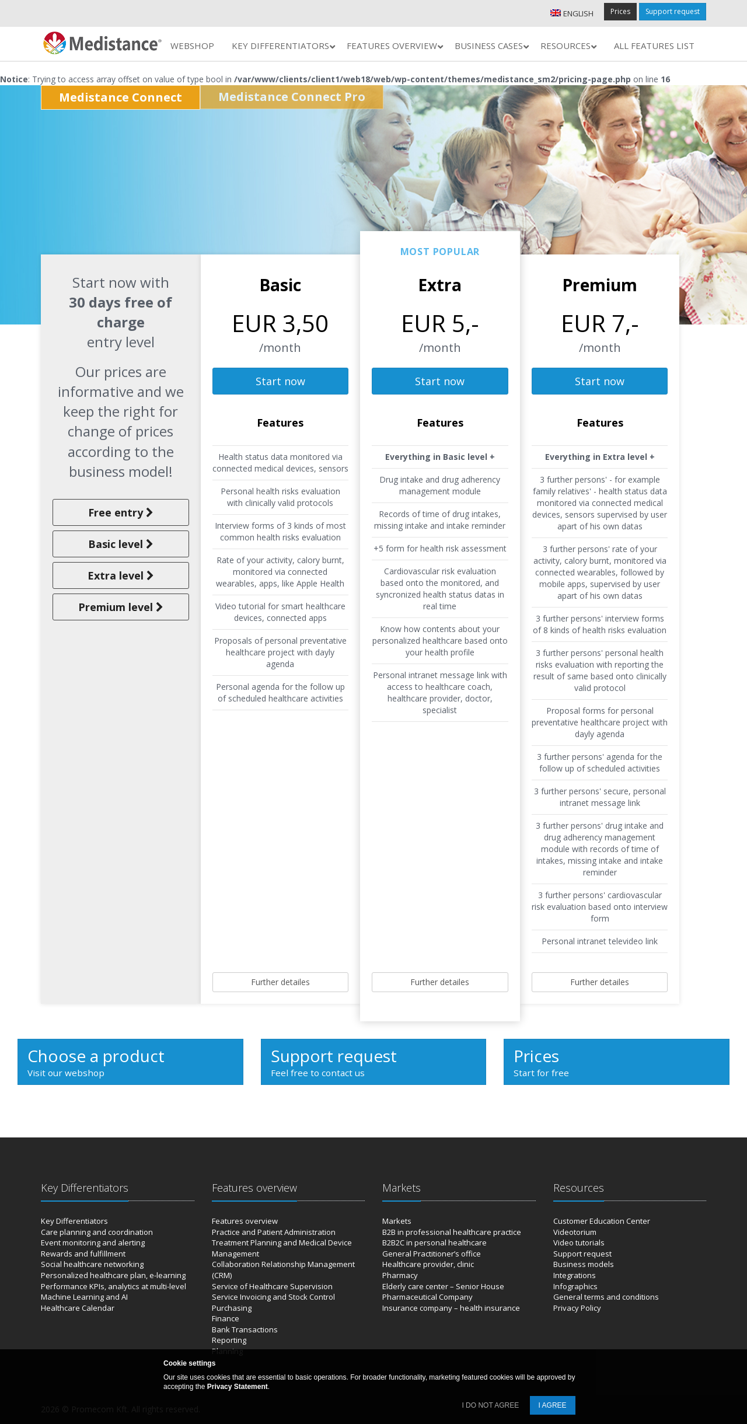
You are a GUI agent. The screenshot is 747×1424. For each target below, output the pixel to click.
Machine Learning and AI (84, 1297)
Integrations (574, 1275)
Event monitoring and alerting (93, 1242)
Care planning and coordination (97, 1232)
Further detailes (280, 981)
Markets (396, 1221)
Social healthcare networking (92, 1264)
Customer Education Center (601, 1221)
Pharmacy (400, 1275)
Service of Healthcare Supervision (272, 1286)
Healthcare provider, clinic (428, 1264)
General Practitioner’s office (431, 1253)
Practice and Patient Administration (274, 1232)
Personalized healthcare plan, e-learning (113, 1275)
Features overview (245, 1221)
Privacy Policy (577, 1308)
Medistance (120, 97)
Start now (280, 381)
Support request (672, 11)
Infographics (575, 1286)
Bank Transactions (245, 1329)
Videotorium (574, 1232)
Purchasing (232, 1308)
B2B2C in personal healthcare (434, 1242)
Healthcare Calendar (77, 1308)
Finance (225, 1318)
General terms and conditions (606, 1297)
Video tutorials (579, 1242)
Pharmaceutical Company (427, 1297)
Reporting (229, 1340)
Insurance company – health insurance (451, 1308)
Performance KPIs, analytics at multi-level (113, 1286)
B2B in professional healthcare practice (451, 1232)
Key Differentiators (74, 1221)
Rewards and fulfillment (83, 1253)
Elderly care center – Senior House (443, 1286)
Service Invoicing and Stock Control (273, 1297)
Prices (620, 11)
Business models (583, 1264)
